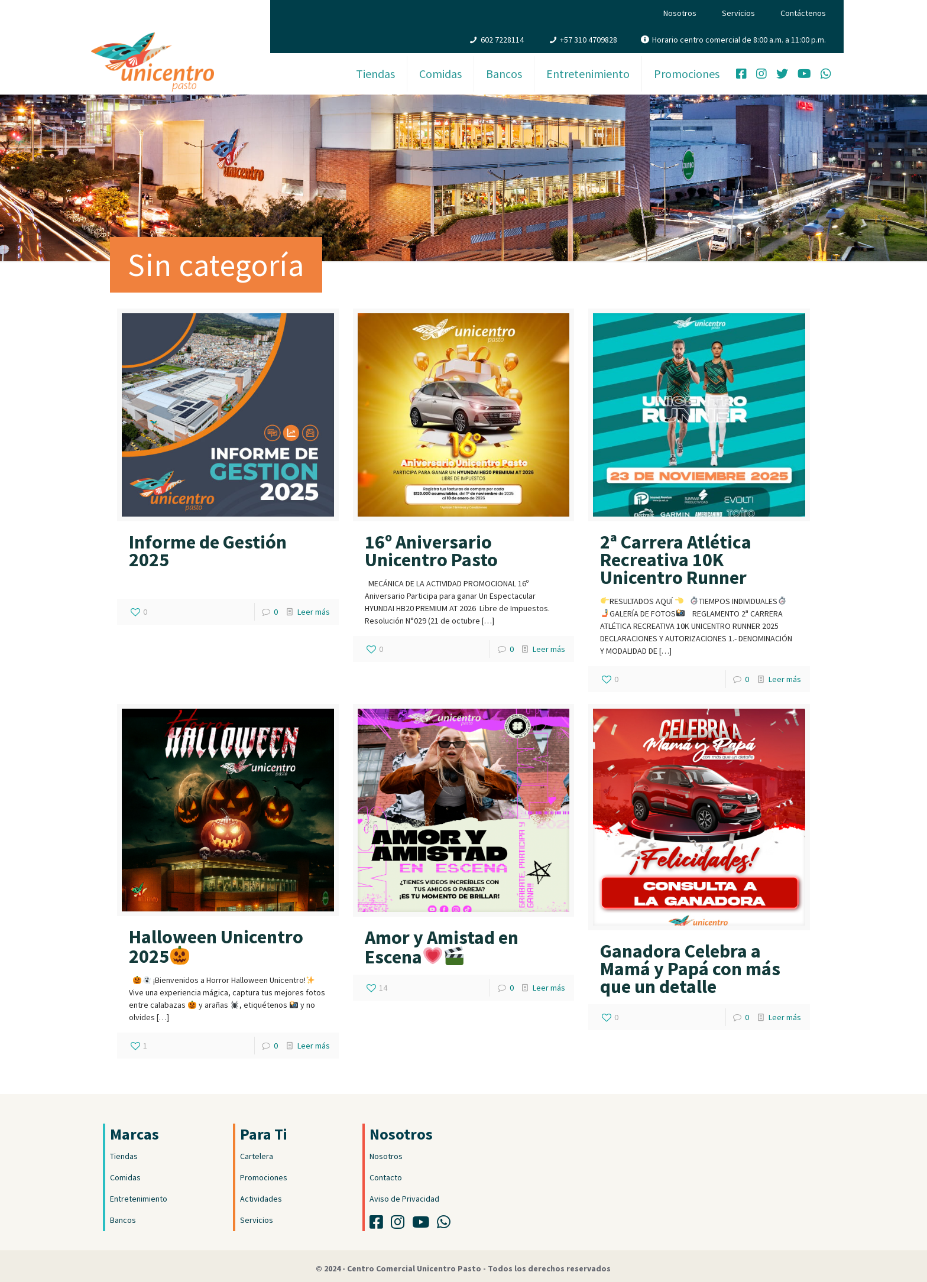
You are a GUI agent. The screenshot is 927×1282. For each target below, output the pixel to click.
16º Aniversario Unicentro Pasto (431, 551)
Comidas (125, 1177)
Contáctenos (803, 13)
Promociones (263, 1177)
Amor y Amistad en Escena (441, 947)
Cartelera (256, 1156)
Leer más (313, 611)
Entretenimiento (138, 1198)
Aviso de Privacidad (404, 1198)
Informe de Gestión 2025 (208, 551)
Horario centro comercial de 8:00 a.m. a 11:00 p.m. (739, 39)
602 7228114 (502, 39)
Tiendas (124, 1156)
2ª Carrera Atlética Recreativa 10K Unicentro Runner (675, 559)
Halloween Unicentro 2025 (216, 946)
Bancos (123, 1220)
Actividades (261, 1198)
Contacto (385, 1177)
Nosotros (679, 13)
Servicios (738, 13)
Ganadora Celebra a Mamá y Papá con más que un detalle (690, 968)
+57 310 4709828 (588, 39)
